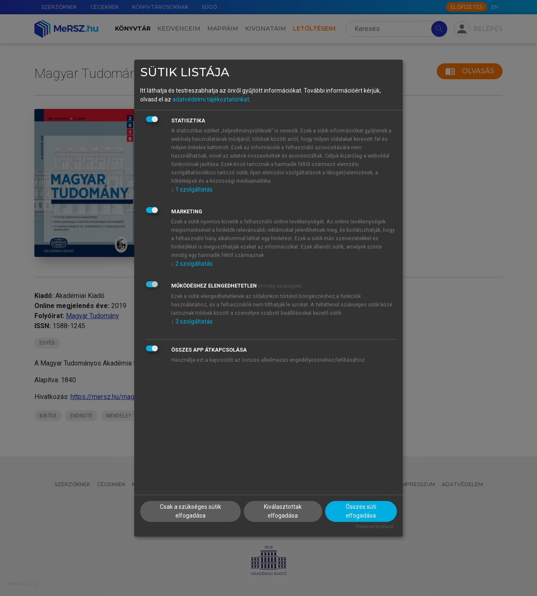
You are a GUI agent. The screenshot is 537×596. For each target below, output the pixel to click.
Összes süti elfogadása (361, 511)
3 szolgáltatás (192, 321)
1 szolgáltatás (192, 189)
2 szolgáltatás (192, 263)
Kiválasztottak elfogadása (283, 511)
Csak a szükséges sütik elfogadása (190, 511)
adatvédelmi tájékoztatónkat (210, 99)
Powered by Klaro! (375, 526)
